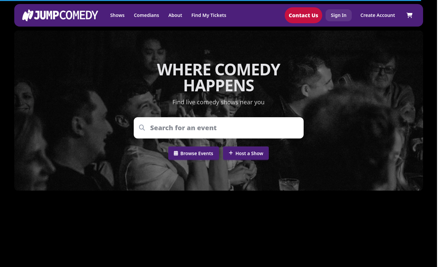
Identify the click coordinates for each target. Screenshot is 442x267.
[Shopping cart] (409, 15)
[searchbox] (223, 128)
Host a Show (246, 153)
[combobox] (223, 128)
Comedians (146, 15)
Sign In (338, 15)
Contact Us (303, 15)
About (175, 15)
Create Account (377, 15)
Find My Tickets (208, 15)
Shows (117, 15)
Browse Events (193, 153)
